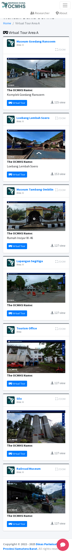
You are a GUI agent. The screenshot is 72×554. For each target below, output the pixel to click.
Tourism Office (27, 328)
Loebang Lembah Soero (33, 118)
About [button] (61, 13)
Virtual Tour (17, 103)
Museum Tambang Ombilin (35, 189)
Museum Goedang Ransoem (36, 41)
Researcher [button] (40, 13)
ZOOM (60, 49)
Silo (19, 398)
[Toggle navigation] (65, 5)
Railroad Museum (29, 469)
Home (7, 23)
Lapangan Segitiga (30, 261)
